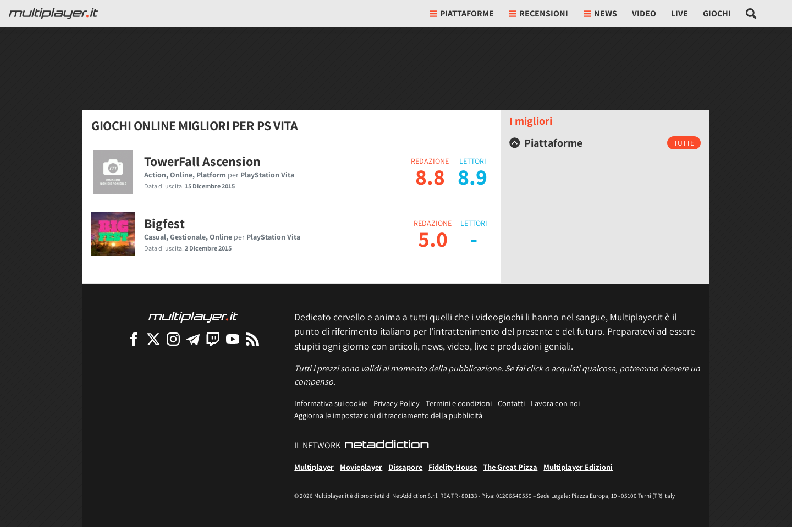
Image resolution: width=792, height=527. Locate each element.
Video (644, 13)
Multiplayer (314, 467)
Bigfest (164, 223)
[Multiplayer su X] (153, 339)
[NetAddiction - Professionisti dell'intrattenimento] (386, 445)
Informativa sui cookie (330, 403)
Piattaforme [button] (462, 13)
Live (679, 13)
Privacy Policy (396, 403)
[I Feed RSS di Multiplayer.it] (252, 339)
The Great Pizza (510, 467)
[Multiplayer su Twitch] (212, 339)
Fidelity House (452, 467)
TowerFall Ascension (202, 161)
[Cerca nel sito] (752, 13)
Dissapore (405, 467)
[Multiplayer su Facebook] (133, 339)
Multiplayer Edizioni (578, 467)
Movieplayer (361, 467)
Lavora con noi (555, 403)
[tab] (605, 143)
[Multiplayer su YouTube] (232, 339)
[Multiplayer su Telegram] (193, 339)
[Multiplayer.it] (53, 13)
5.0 (433, 238)
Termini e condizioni (459, 403)
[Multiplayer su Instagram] (173, 339)
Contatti (511, 403)
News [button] (600, 13)
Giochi (717, 13)
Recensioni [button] (538, 13)
